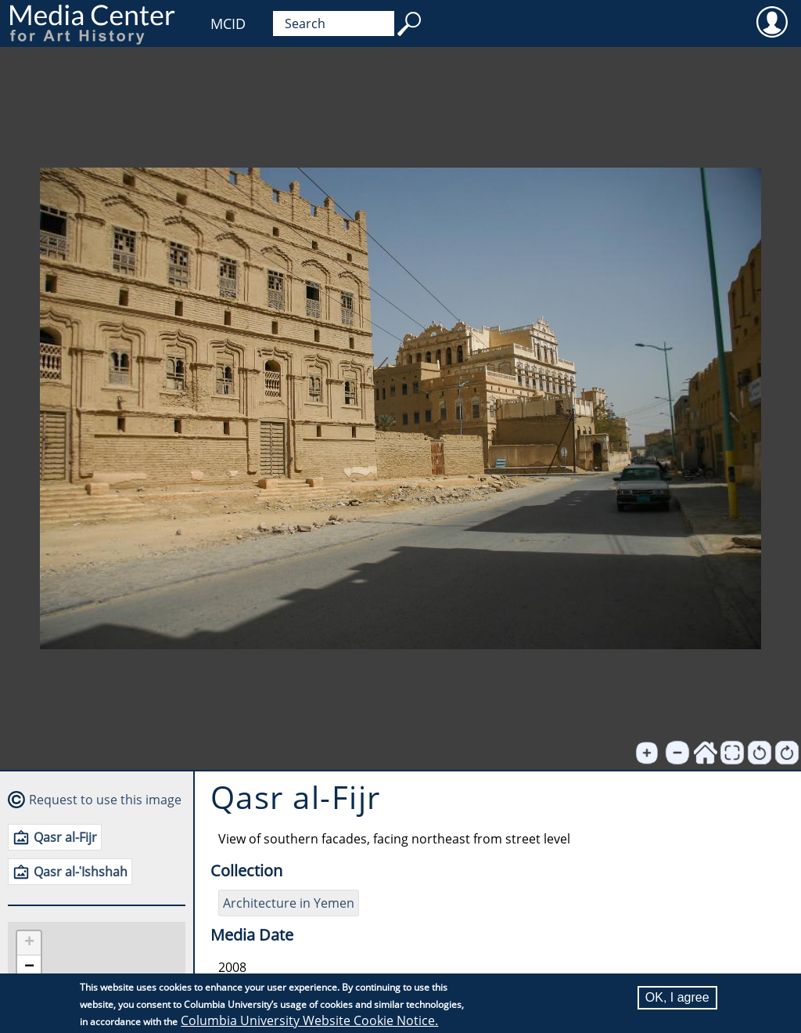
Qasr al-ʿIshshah (81, 871)
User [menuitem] (771, 21)
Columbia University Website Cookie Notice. (309, 1020)
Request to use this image (105, 799)
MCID (228, 23)
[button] (29, 943)
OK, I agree (677, 997)
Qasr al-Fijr (65, 837)
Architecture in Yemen (288, 903)
